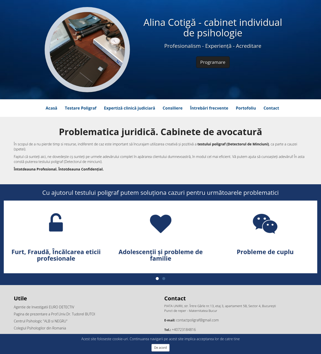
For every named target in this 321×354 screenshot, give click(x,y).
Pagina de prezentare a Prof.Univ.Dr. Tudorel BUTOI (54, 314)
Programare (212, 60)
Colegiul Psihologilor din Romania (40, 328)
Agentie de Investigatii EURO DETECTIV (44, 307)
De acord (160, 347)
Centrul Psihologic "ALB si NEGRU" (40, 321)
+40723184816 (184, 329)
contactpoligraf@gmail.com (197, 320)
